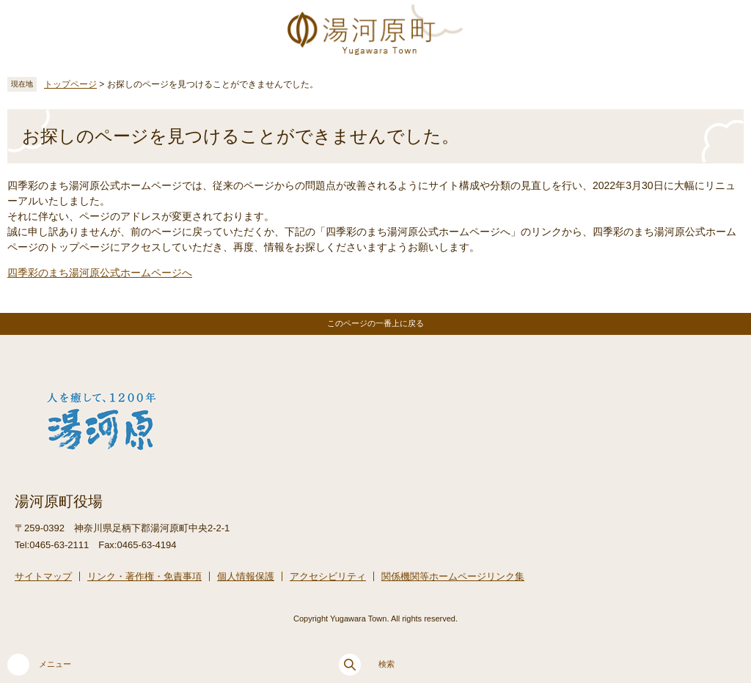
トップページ (70, 84)
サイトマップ (43, 576)
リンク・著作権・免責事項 (144, 576)
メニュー (39, 665)
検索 (367, 665)
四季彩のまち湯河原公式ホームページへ (99, 272)
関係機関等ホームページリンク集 (452, 576)
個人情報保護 (245, 576)
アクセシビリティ (328, 576)
